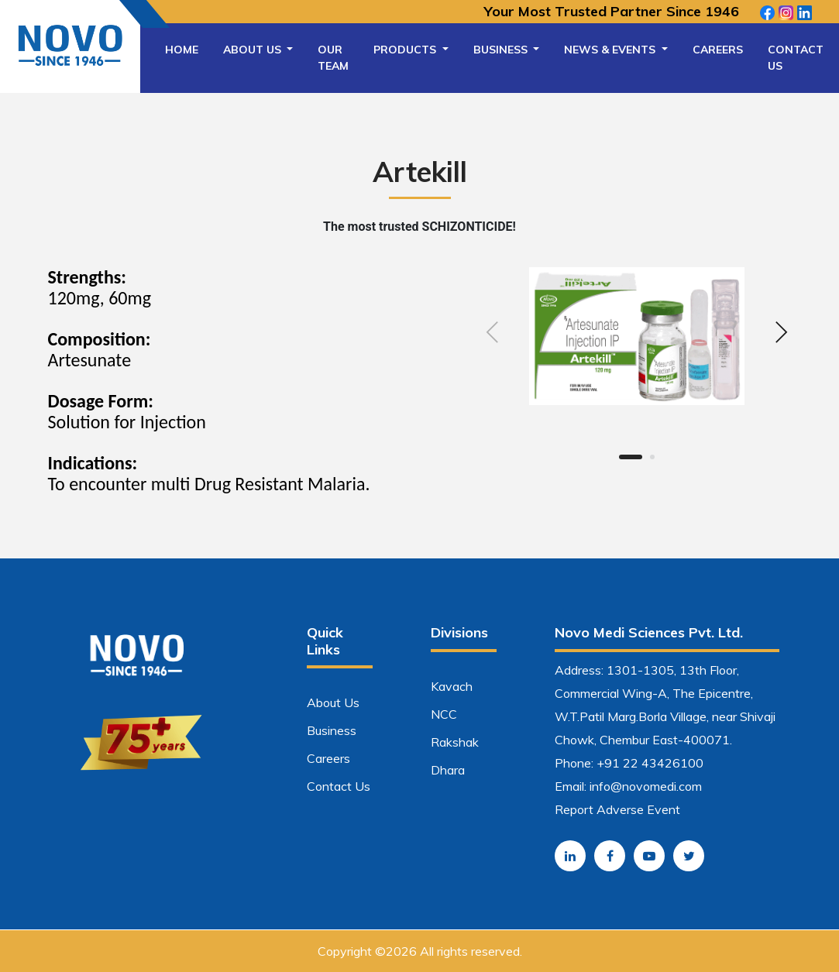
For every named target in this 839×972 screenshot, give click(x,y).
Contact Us (796, 58)
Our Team (333, 58)
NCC (444, 714)
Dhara (448, 770)
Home (181, 50)
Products (406, 50)
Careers (718, 50)
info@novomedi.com (646, 786)
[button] (630, 457)
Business (502, 50)
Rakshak (455, 742)
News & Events (611, 50)
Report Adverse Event (617, 809)
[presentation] (492, 334)
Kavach (452, 686)
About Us (253, 50)
